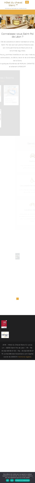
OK (7, 480)
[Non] (33, 477)
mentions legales (24, 357)
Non (12, 480)
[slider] (17, 21)
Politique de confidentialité (22, 480)
